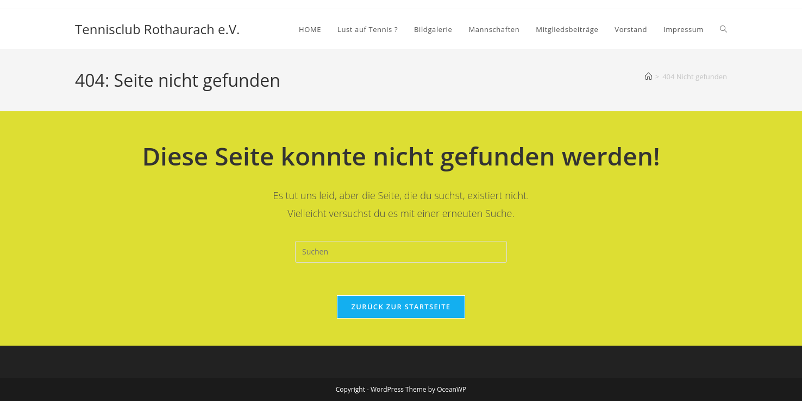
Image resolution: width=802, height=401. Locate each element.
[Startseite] (648, 76)
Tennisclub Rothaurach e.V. (157, 29)
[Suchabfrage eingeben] (401, 252)
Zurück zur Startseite (401, 306)
